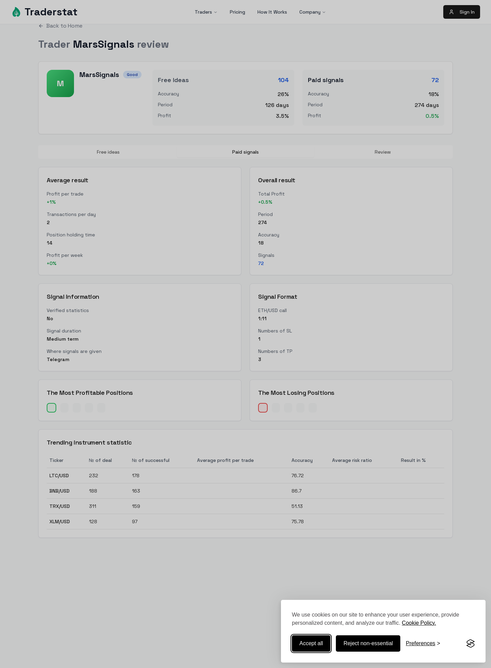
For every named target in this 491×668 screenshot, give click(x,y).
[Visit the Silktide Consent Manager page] (470, 643)
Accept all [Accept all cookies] (311, 643)
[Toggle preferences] (423, 643)
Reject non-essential (368, 643)
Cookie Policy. (419, 623)
